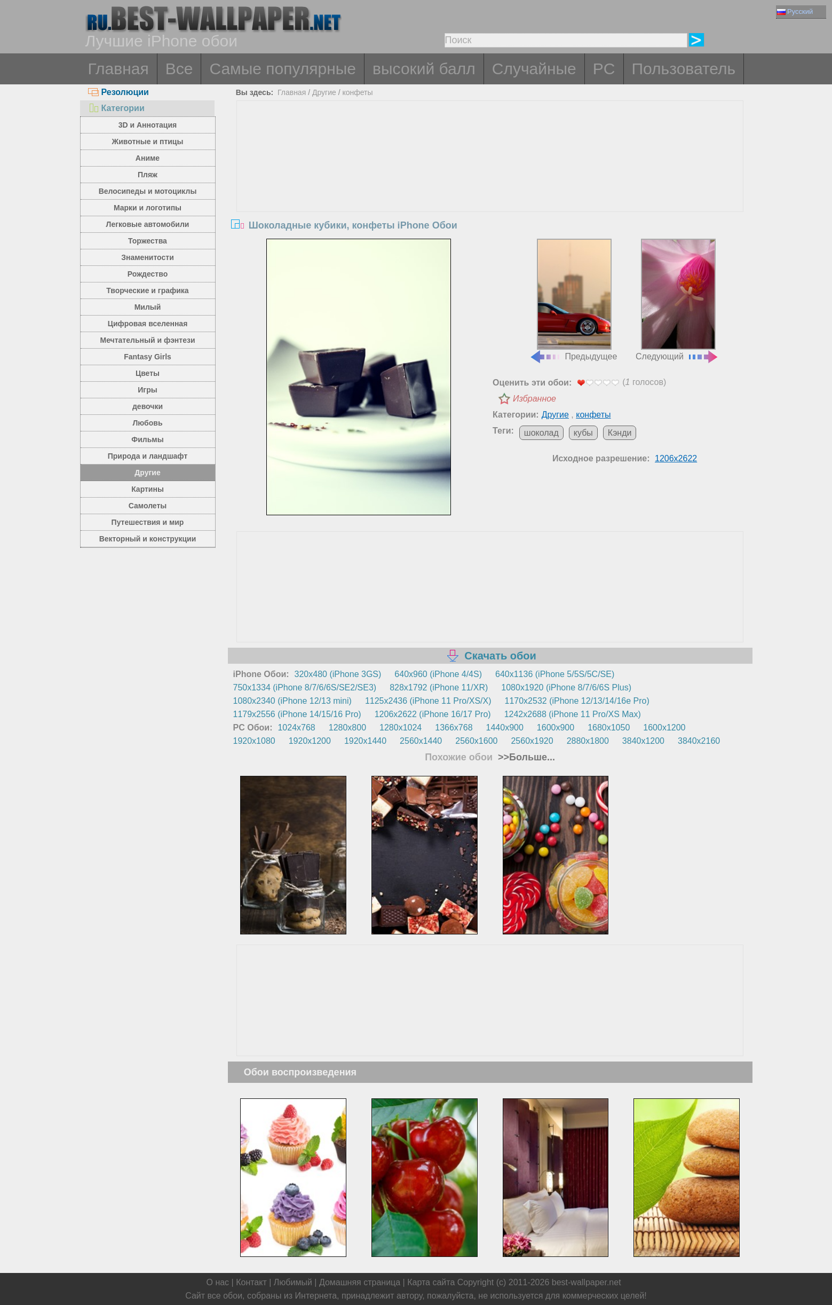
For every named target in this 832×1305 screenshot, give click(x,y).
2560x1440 (421, 740)
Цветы (148, 373)
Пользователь (684, 68)
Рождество (148, 274)
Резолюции (118, 92)
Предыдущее (573, 300)
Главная (118, 68)
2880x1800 (588, 740)
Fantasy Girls (147, 356)
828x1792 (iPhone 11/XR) (439, 687)
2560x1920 (532, 740)
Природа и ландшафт (148, 456)
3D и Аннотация (147, 125)
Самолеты (148, 505)
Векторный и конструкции (147, 538)
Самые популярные (282, 68)
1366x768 (453, 727)
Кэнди (620, 432)
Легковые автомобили (147, 224)
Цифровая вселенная (148, 323)
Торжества (147, 241)
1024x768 (296, 727)
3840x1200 (643, 740)
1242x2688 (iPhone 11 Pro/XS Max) (572, 714)
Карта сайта (431, 1282)
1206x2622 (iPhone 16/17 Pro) (433, 714)
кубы (583, 432)
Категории (116, 108)
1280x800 (347, 727)
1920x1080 (254, 740)
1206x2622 (676, 458)
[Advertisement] (490, 181)
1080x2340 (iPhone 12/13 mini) (292, 700)
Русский (795, 11)
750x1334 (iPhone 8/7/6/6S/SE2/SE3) (305, 687)
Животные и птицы (148, 141)
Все (179, 68)
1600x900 (555, 727)
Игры (147, 390)
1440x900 (505, 727)
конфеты (357, 92)
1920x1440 (365, 740)
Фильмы (147, 439)
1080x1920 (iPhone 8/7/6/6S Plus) (566, 687)
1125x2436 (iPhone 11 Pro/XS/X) (428, 700)
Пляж (147, 174)
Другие (147, 472)
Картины (147, 489)
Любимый (293, 1282)
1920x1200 (310, 740)
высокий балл (424, 68)
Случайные (534, 68)
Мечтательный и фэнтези (147, 340)
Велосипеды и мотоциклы (148, 191)
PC (604, 68)
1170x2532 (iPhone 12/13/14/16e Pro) (577, 700)
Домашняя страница (359, 1282)
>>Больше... (525, 757)
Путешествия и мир (148, 522)
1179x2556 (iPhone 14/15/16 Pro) (297, 714)
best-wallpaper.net (586, 1282)
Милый (147, 307)
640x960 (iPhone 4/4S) (438, 674)
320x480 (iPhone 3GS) (338, 674)
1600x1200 (664, 727)
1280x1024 (400, 727)
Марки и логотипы (147, 207)
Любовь (147, 423)
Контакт (251, 1282)
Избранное (534, 398)
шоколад (541, 432)
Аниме (148, 158)
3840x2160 (699, 740)
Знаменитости (147, 257)
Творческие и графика (147, 290)
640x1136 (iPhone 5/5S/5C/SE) (554, 674)
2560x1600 (476, 740)
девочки (147, 406)
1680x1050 (609, 727)
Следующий (677, 300)
